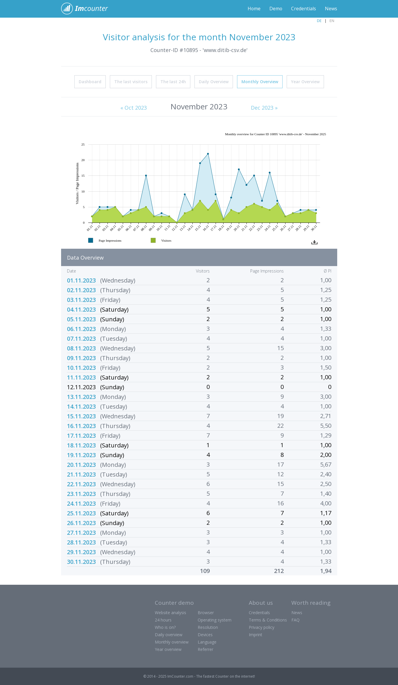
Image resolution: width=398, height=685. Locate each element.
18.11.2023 (81, 445)
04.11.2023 (81, 309)
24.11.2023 (81, 503)
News (331, 9)
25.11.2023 (81, 513)
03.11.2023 (81, 299)
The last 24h (173, 81)
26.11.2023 (81, 523)
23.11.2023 (81, 493)
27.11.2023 (81, 532)
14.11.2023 (81, 406)
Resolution (208, 627)
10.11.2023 (81, 367)
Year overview (168, 649)
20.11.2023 (81, 464)
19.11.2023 (81, 455)
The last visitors (130, 81)
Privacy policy (261, 627)
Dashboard (90, 81)
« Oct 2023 (133, 107)
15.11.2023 (81, 416)
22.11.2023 (81, 484)
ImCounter (87, 9)
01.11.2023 (81, 280)
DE (319, 20)
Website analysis (170, 612)
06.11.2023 (81, 329)
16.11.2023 (81, 426)
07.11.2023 (81, 338)
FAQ (295, 619)
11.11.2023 (81, 377)
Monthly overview (172, 641)
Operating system (214, 619)
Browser (206, 612)
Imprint (255, 634)
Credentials (303, 9)
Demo (275, 9)
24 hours (163, 619)
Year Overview (305, 81)
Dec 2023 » (264, 107)
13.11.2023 (81, 396)
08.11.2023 (81, 348)
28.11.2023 (81, 542)
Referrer (205, 649)
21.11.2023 (81, 474)
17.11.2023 (81, 435)
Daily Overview (214, 81)
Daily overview (168, 634)
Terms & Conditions (268, 619)
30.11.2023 (81, 561)
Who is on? (165, 627)
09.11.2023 (81, 358)
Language (207, 641)
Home (253, 9)
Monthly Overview (259, 81)
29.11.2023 (81, 552)
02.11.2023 (81, 290)
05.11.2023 (81, 319)
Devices (205, 634)
